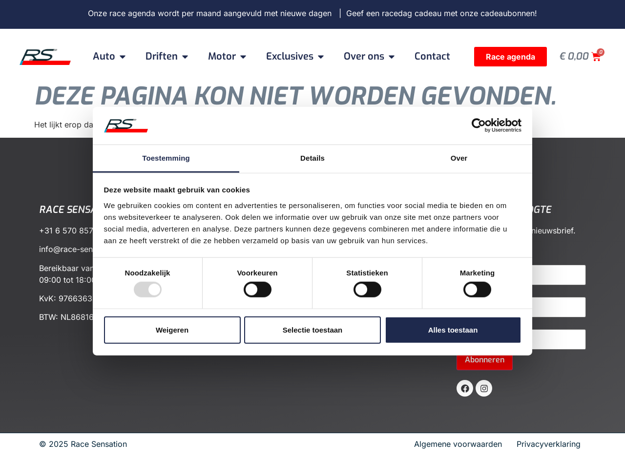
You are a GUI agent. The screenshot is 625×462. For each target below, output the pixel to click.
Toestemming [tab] (166, 158)
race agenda (132, 13)
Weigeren (172, 329)
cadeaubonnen (507, 13)
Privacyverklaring (549, 444)
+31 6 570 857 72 (72, 230)
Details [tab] (312, 158)
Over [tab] (459, 158)
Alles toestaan (453, 329)
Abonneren (484, 360)
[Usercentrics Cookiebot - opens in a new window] (478, 125)
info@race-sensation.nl (81, 249)
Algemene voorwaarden (461, 444)
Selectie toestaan (313, 329)
